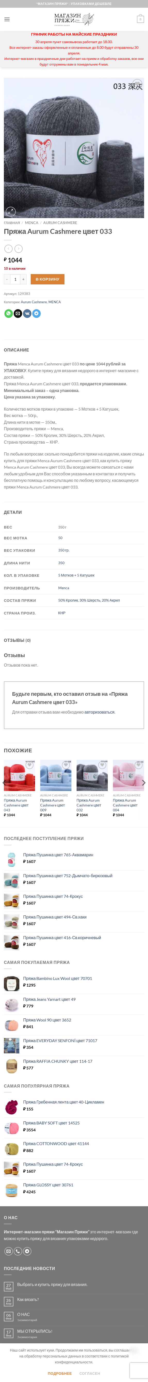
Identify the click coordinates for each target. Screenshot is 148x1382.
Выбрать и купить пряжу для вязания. (52, 1284)
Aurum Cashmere (60, 223)
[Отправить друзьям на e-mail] (18, 313)
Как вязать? (28, 1299)
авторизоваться (99, 711)
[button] (7, 19)
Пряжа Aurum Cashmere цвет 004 (125, 805)
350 (61, 563)
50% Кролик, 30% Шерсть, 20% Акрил (89, 600)
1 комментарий (31, 1320)
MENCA (31, 223)
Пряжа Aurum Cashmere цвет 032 (89, 805)
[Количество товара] (15, 279)
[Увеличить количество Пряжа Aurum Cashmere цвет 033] (23, 279)
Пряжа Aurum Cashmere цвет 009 (52, 805)
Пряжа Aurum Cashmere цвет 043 (16, 805)
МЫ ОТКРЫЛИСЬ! (34, 1331)
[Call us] (18, 1251)
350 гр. (63, 550)
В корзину (48, 279)
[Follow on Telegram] (27, 1251)
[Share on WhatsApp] (8, 313)
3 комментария (36, 1337)
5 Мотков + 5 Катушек (76, 575)
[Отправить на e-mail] (8, 1251)
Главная (12, 223)
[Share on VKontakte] (27, 313)
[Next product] (8, 249)
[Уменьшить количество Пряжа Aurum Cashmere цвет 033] (7, 279)
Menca (63, 588)
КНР (61, 613)
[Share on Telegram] (36, 313)
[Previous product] (18, 249)
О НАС (23, 1314)
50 (60, 538)
